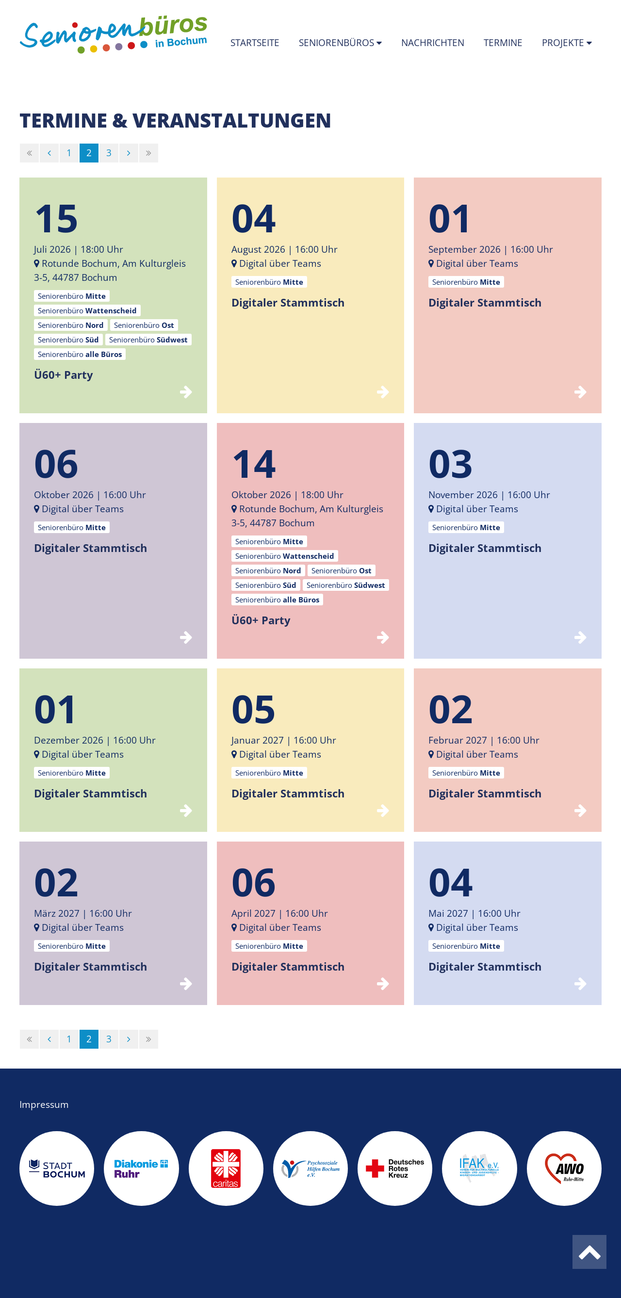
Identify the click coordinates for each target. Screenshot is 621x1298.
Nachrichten (432, 42)
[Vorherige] (49, 153)
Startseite (254, 42)
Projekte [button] (564, 42)
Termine (503, 42)
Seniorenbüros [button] (337, 42)
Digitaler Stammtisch (287, 302)
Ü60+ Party (63, 374)
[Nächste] (129, 153)
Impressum (44, 1104)
